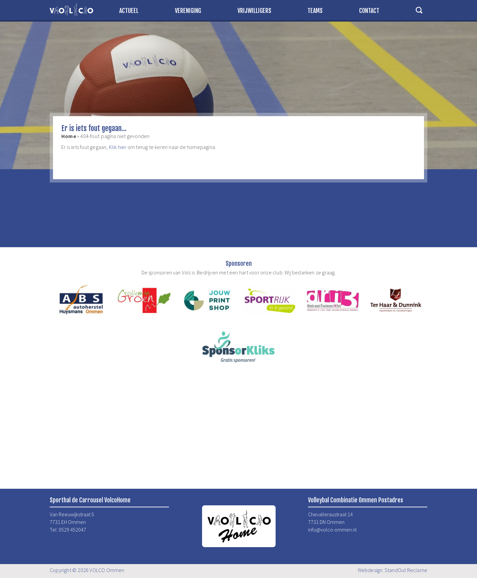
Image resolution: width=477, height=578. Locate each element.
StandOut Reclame (406, 570)
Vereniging (188, 10)
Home (68, 136)
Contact (369, 10)
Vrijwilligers (254, 10)
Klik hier (118, 147)
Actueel (128, 10)
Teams (315, 10)
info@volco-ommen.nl (332, 529)
